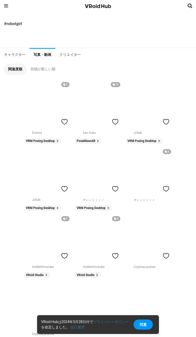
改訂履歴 (77, 327)
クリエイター (70, 55)
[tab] (14, 54)
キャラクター (14, 55)
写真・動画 (42, 55)
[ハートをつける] (64, 122)
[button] (15, 69)
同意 (143, 325)
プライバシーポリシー (111, 322)
